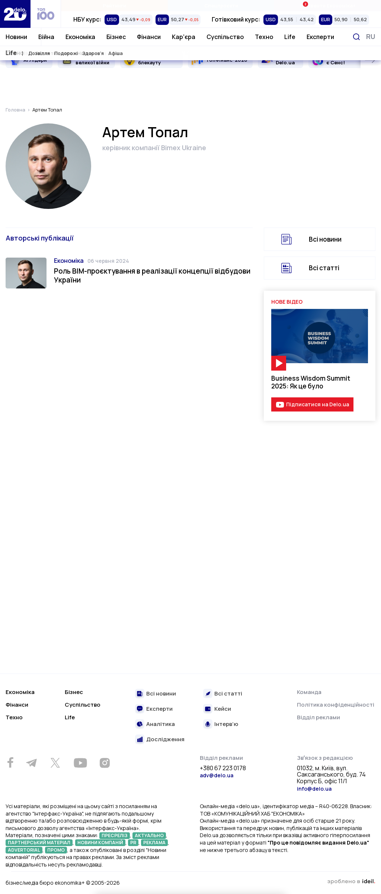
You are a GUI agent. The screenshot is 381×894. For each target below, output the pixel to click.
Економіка (80, 37)
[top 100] (46, 14)
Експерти (320, 37)
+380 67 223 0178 (223, 768)
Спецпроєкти (221, 5)
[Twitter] (55, 763)
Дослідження (165, 739)
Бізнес (116, 37)
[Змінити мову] (370, 36)
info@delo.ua (314, 788)
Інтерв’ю (226, 724)
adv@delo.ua (216, 775)
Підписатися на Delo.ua (317, 404)
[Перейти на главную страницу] (15, 14)
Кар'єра (183, 37)
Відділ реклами (318, 717)
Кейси (222, 709)
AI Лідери (35, 59)
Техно (264, 37)
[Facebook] (10, 762)
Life (289, 37)
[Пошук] (356, 37)
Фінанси (149, 37)
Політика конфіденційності (335, 705)
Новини (16, 37)
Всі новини (325, 239)
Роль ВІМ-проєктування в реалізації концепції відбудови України (152, 275)
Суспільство (225, 37)
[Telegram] (31, 762)
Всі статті (324, 268)
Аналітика (160, 724)
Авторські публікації (40, 237)
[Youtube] (80, 762)
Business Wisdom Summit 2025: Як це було (310, 382)
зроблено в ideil (351, 881)
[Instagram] (104, 762)
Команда (309, 692)
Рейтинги (114, 5)
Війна (46, 37)
